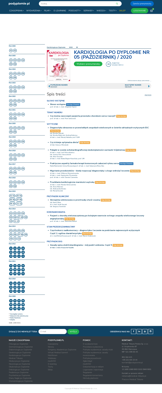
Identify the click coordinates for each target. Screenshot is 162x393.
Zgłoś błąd (87, 361)
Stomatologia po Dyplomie (21, 381)
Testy (50, 366)
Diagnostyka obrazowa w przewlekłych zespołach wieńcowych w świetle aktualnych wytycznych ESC (99, 127)
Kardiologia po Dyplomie (56, 47)
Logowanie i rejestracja (93, 369)
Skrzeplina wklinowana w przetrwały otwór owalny (75, 200)
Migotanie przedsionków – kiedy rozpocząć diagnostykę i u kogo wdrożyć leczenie (89, 170)
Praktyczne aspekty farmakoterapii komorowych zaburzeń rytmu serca (84, 163)
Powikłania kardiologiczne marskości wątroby (72, 182)
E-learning (52, 364)
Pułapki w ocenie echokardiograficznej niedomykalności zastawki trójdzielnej (87, 150)
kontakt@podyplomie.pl (132, 362)
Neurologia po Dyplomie (19, 364)
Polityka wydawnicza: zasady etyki (98, 349)
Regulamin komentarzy (93, 375)
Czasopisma (53, 344)
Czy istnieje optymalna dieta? (64, 142)
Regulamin (87, 372)
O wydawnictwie (90, 344)
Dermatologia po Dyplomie (21, 347)
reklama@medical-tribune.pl (134, 376)
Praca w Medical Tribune (132, 379)
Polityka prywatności (92, 358)
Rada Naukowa (15, 318)
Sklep (50, 369)
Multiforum (52, 355)
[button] (16, 11)
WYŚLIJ (73, 331)
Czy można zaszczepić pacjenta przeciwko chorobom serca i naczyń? (83, 116)
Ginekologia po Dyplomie (20, 352)
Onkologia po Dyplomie (19, 369)
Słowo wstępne (58, 104)
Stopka (12, 320)
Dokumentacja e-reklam (93, 366)
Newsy (51, 347)
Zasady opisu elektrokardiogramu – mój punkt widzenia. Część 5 (81, 245)
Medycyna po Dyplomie (19, 361)
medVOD (52, 361)
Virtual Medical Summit (58, 352)
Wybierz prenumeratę (88, 63)
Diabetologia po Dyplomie (20, 349)
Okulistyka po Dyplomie (19, 366)
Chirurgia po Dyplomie (18, 344)
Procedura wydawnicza (93, 347)
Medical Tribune (16, 358)
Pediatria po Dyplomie (18, 372)
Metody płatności (90, 378)
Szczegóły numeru (16, 314)
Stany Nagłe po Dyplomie (20, 378)
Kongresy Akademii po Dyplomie (62, 349)
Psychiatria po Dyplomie (19, 375)
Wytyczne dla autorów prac (19, 316)
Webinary (52, 358)
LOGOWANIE (139, 11)
